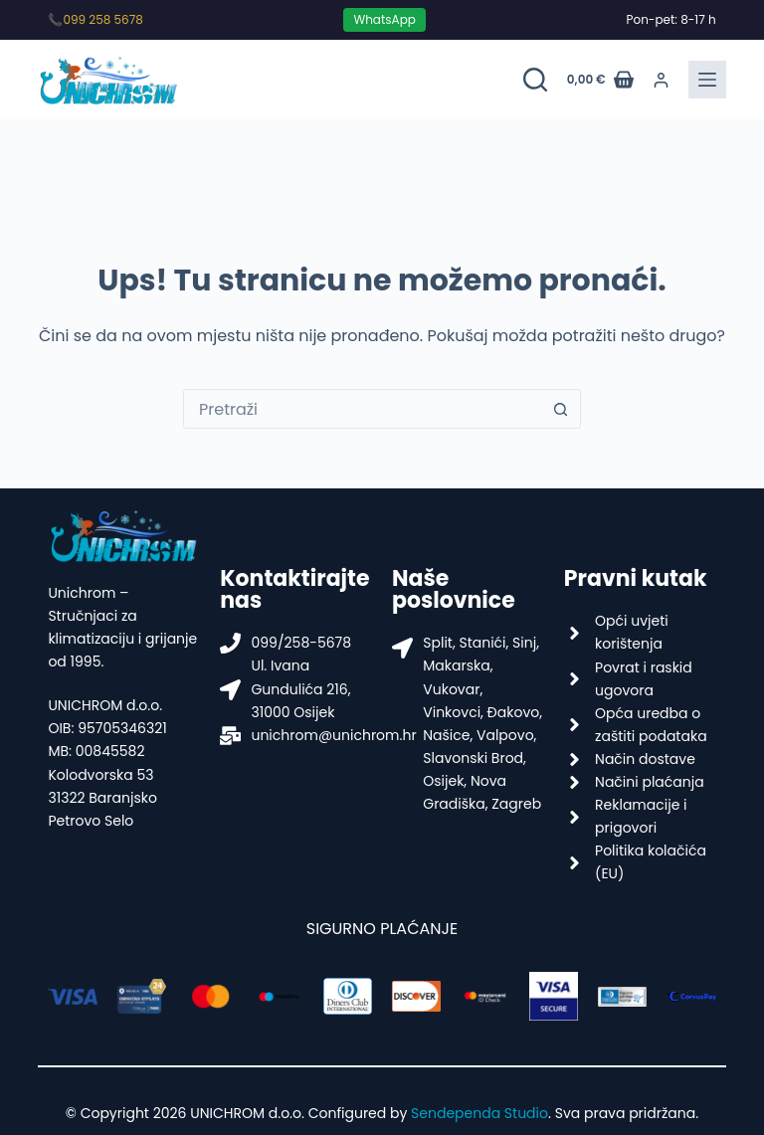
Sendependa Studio (479, 1113)
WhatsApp (384, 19)
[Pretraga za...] (362, 409)
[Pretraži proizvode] (535, 80)
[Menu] (707, 79)
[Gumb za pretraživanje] (560, 409)
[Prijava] (661, 80)
